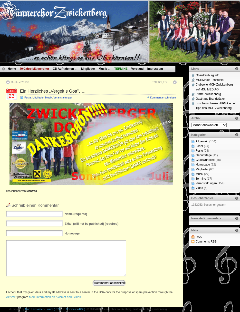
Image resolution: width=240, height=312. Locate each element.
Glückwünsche (205, 160)
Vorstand (137, 68)
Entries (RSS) (53, 309)
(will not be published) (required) (91, 223)
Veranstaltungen (62, 97)
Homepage (203, 164)
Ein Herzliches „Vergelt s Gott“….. (53, 91)
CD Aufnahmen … (65, 68)
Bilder (199, 146)
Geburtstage (204, 155)
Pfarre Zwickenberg (208, 94)
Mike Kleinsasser (34, 309)
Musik (48, 97)
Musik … (105, 68)
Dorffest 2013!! (20, 82)
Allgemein (202, 141)
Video (199, 188)
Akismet (11, 297)
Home (12, 68)
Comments (206, 241)
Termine (201, 178)
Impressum (155, 68)
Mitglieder (88, 68)
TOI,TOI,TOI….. (162, 82)
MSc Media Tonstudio (210, 80)
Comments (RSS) (75, 309)
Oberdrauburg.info (207, 75)
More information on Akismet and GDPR (55, 297)
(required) (76, 214)
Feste (27, 97)
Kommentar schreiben (163, 97)
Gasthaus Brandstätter (210, 98)
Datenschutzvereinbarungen (27, 74)
